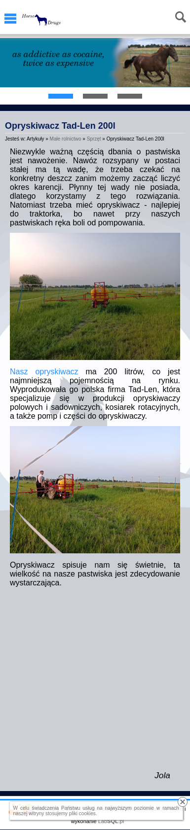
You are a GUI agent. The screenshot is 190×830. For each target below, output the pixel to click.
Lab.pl (111, 821)
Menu (10, 19)
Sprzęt (94, 139)
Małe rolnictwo (65, 139)
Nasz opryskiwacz (44, 371)
